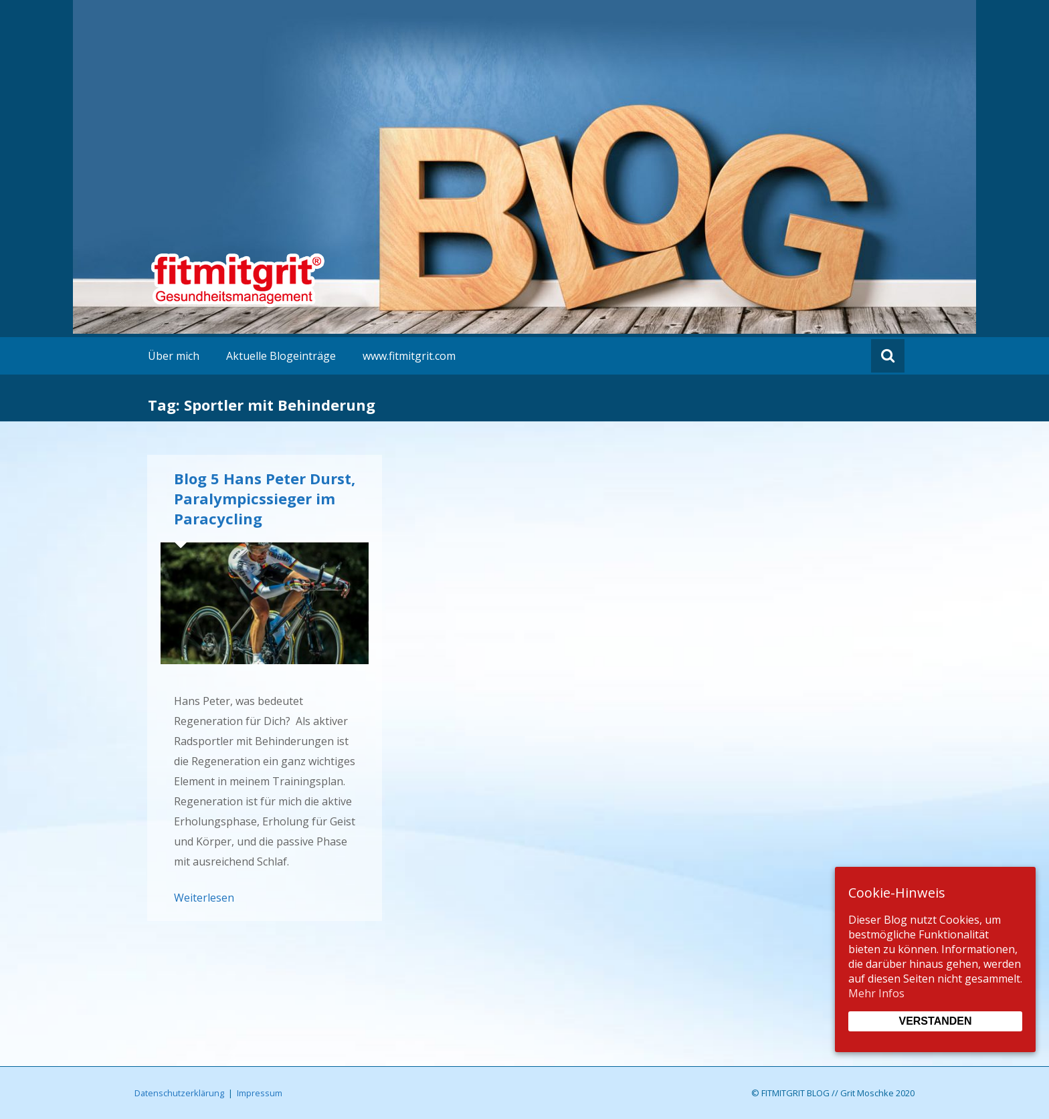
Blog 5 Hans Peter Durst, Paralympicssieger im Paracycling (264, 498)
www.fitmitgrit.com (409, 355)
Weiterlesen (204, 897)
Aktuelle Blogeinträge (281, 355)
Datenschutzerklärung (179, 1093)
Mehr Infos (876, 993)
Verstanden (934, 1021)
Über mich (173, 355)
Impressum (259, 1093)
